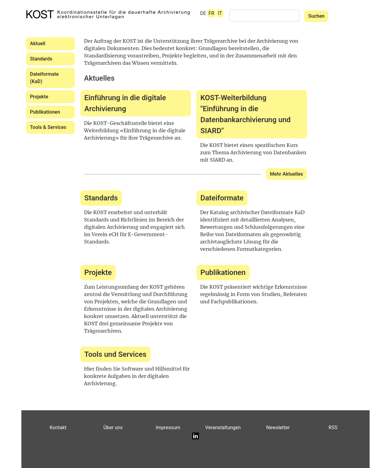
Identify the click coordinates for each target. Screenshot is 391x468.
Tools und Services (115, 354)
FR (211, 13)
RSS (333, 427)
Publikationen (45, 112)
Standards (41, 59)
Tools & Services (48, 127)
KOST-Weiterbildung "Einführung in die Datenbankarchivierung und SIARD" (245, 114)
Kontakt (57, 427)
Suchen (316, 16)
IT (220, 13)
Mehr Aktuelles (286, 174)
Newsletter (278, 427)
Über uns (112, 427)
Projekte (39, 97)
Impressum (168, 427)
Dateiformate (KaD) (44, 77)
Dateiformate (221, 198)
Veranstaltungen (223, 427)
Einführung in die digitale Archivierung (125, 103)
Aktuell (37, 43)
